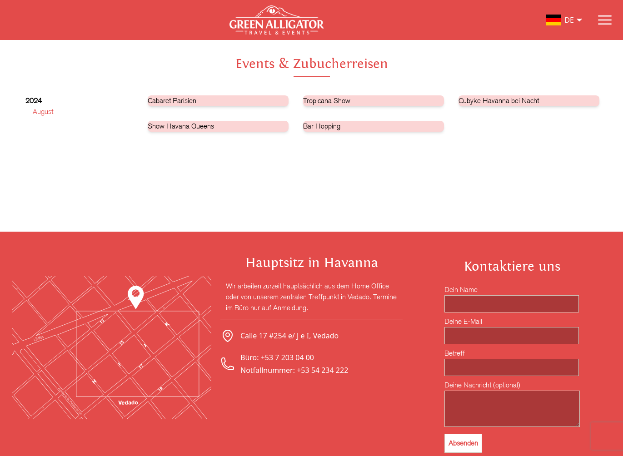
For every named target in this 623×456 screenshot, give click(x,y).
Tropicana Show (326, 100)
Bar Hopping (321, 126)
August (43, 111)
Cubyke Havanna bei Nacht (499, 100)
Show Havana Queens (181, 126)
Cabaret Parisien (172, 100)
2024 (33, 100)
